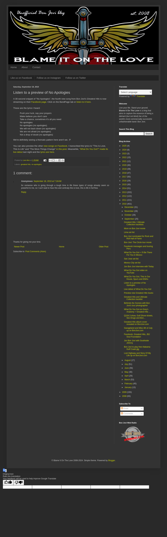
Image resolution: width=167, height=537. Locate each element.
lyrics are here (47, 152)
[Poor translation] (18, 482)
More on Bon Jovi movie (134, 228)
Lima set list (129, 232)
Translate (137, 96)
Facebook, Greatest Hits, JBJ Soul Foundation (137, 335)
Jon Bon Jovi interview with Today (139, 266)
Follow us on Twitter (75, 78)
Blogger (111, 460)
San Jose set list (131, 259)
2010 (124, 204)
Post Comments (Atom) (35, 251)
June (127, 368)
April (127, 376)
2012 (124, 196)
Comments (127, 414)
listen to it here (84, 102)
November (129, 211)
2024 (124, 150)
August (128, 360)
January (128, 387)
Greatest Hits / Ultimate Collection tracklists (134, 223)
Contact (36, 67)
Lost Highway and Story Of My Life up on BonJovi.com (137, 354)
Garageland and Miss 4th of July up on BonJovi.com (138, 329)
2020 (124, 165)
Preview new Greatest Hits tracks (138, 293)
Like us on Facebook (21, 78)
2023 (124, 153)
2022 (124, 157)
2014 (124, 188)
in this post (61, 149)
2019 (124, 169)
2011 (124, 200)
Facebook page (38, 102)
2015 (124, 184)
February (129, 383)
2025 (124, 146)
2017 (124, 177)
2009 (124, 392)
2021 (124, 161)
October (128, 215)
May (127, 372)
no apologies (37, 164)
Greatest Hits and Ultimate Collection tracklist (135, 298)
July (127, 364)
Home (14, 67)
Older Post (103, 247)
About (24, 67)
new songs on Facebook (55, 146)
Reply (23, 192)
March (128, 379)
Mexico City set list (132, 263)
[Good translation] (8, 482)
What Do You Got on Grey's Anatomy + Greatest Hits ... (137, 310)
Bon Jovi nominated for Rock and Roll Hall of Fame (138, 237)
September (130, 219)
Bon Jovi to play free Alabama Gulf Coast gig (137, 348)
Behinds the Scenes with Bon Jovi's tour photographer (137, 304)
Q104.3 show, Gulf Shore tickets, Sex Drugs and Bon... (138, 316)
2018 (124, 173)
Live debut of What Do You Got (137, 289)
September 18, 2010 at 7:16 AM (47, 181)
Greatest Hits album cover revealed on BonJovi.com (136, 323)
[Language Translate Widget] (135, 92)
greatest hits (26, 164)
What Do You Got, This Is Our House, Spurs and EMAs (137, 277)
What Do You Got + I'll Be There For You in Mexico (138, 253)
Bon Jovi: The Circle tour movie (138, 242)
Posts (124, 408)
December (129, 207)
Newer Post (19, 247)
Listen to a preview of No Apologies (135, 284)
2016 (124, 181)
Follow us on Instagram (49, 78)
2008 (124, 396)
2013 (124, 192)
